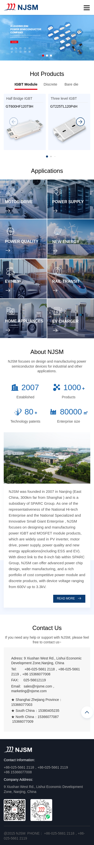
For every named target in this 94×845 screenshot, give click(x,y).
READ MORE (69, 598)
